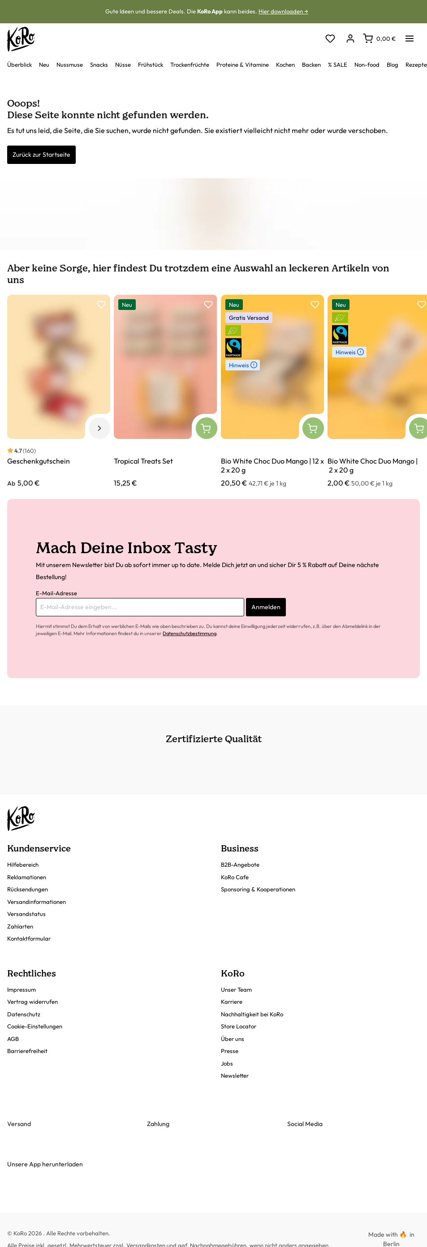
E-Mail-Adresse (56, 593)
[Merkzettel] (330, 39)
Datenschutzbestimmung (189, 633)
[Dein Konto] (350, 39)
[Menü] (409, 36)
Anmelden (265, 607)
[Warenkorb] (379, 38)
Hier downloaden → (283, 11)
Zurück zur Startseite (41, 154)
